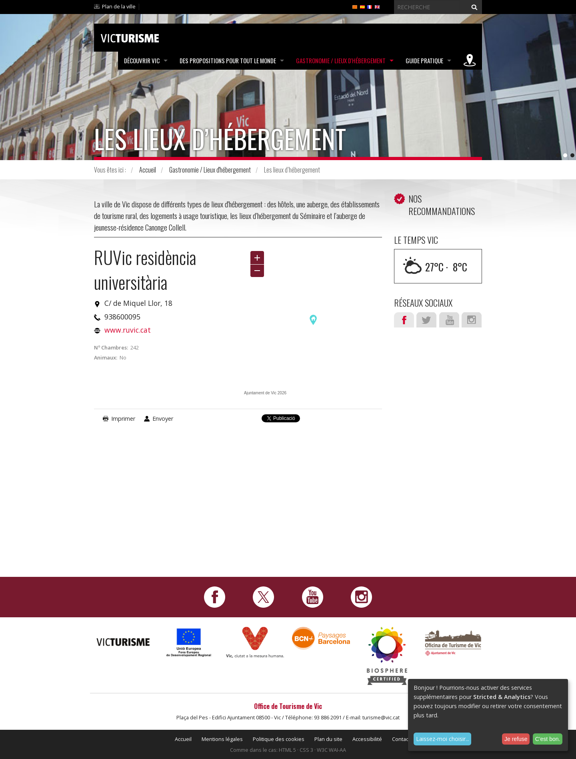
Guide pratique (424, 60)
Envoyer (162, 418)
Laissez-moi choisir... (442, 739)
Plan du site (328, 739)
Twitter (426, 319)
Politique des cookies (278, 739)
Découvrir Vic (142, 60)
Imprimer (123, 418)
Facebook (404, 319)
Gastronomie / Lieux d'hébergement (341, 60)
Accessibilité (367, 739)
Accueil (147, 170)
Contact (401, 739)
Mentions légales (222, 739)
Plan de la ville (119, 6)
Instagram (472, 319)
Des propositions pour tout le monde (228, 60)
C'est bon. (547, 739)
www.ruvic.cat (127, 330)
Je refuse (516, 739)
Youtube (449, 319)
